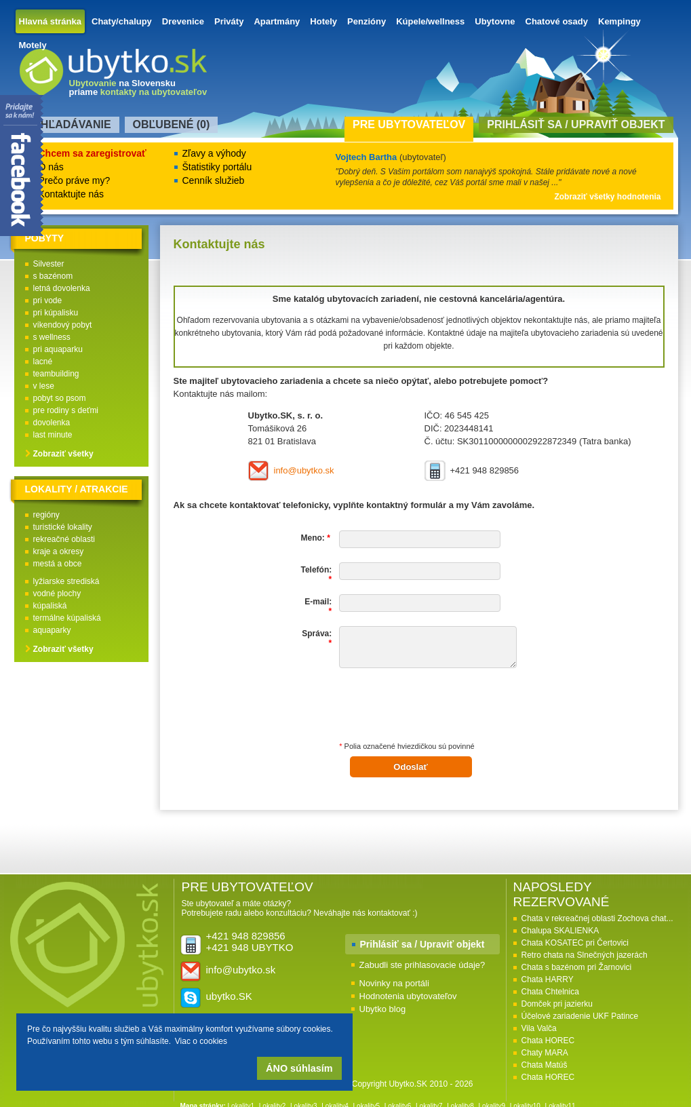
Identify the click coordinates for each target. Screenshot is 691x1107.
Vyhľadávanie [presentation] (68, 124)
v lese (43, 386)
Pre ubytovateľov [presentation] (409, 124)
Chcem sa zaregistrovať (92, 153)
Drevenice (183, 21)
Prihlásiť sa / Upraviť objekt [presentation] (576, 124)
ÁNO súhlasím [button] (299, 1068)
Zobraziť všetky (63, 454)
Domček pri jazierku (557, 1004)
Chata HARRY (547, 979)
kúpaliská (50, 605)
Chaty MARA (544, 1052)
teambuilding (56, 373)
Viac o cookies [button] (201, 1041)
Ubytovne (495, 21)
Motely (33, 45)
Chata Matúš (544, 1065)
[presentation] (442, 708)
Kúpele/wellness (430, 21)
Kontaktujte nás (71, 194)
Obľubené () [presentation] (171, 124)
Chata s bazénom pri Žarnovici (576, 967)
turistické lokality (62, 527)
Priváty (228, 21)
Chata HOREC (548, 1040)
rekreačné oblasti (64, 539)
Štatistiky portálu (217, 166)
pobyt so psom (59, 398)
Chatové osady (557, 21)
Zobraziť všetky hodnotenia (607, 196)
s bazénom (53, 276)
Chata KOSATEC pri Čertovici (575, 943)
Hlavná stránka (50, 21)
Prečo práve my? (75, 180)
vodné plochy (57, 593)
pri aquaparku (58, 349)
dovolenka (52, 422)
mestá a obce (57, 563)
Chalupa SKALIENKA (560, 930)
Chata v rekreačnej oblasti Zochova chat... (597, 918)
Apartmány (277, 21)
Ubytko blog (382, 1009)
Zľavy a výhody (214, 153)
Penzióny (366, 21)
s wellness (52, 337)
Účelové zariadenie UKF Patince (580, 1016)
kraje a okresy (58, 551)
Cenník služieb (213, 180)
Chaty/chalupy (122, 21)
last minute (53, 435)
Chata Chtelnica (550, 991)
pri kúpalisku (56, 312)
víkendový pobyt (62, 325)
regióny (46, 515)
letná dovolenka (61, 288)
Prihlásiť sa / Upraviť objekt (422, 944)
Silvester (48, 264)
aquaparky (52, 630)
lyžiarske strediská (66, 581)
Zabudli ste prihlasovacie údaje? (422, 965)
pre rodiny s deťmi (66, 410)
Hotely (323, 21)
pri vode (47, 300)
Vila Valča (539, 1028)
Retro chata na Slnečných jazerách (584, 955)
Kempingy (619, 21)
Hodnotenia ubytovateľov (408, 996)
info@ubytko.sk (304, 470)
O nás (51, 166)
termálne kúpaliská (67, 618)
